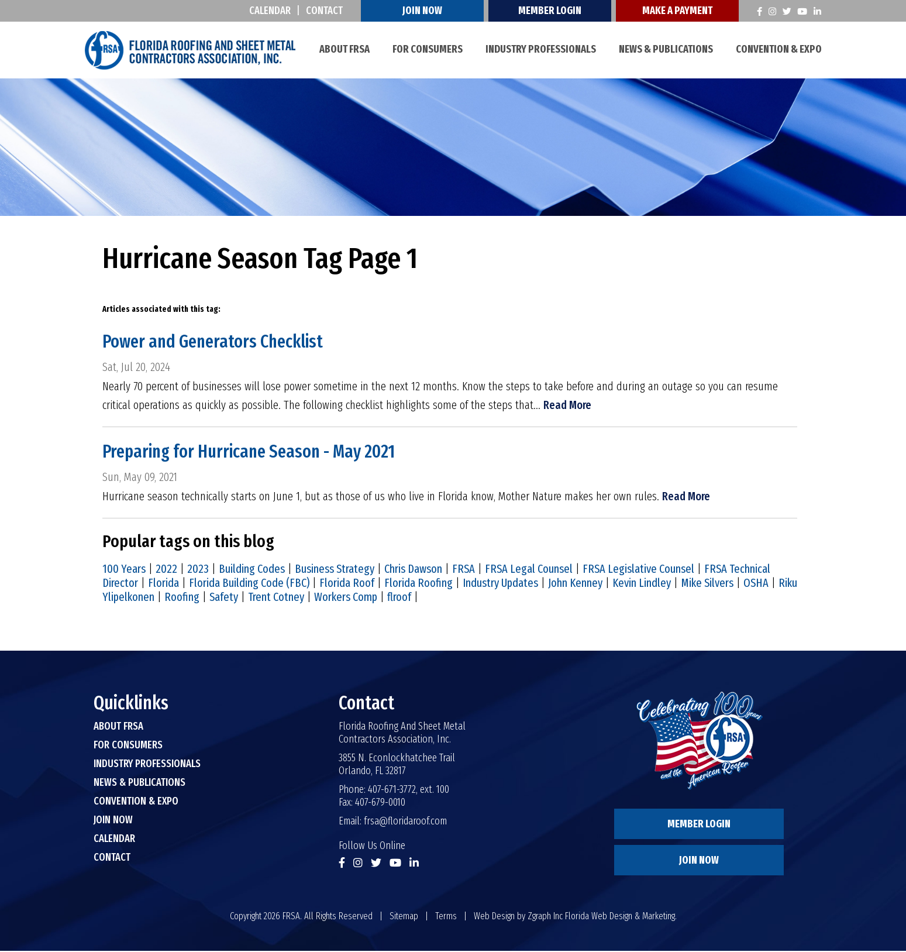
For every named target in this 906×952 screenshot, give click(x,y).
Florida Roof (346, 584)
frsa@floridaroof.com (405, 822)
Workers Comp (345, 598)
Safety (223, 598)
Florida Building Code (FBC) (249, 584)
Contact (326, 10)
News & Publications (666, 49)
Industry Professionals (540, 49)
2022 (166, 570)
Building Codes (252, 570)
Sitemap (404, 917)
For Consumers (427, 49)
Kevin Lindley (641, 584)
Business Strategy (334, 570)
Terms (446, 917)
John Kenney (575, 584)
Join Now (424, 10)
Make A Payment (679, 10)
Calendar (271, 10)
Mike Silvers (707, 584)
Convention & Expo (779, 49)
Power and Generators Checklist (216, 342)
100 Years (124, 570)
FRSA (463, 570)
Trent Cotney (276, 598)
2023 (198, 570)
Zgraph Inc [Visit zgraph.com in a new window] (545, 917)
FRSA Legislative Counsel (638, 570)
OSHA (756, 584)
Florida (163, 584)
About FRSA (344, 49)
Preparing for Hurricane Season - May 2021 (253, 452)
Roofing (181, 598)
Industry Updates (500, 584)
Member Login (551, 10)
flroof (399, 598)
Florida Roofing (418, 584)
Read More (567, 406)
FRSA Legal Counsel (529, 570)
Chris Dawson (413, 570)
